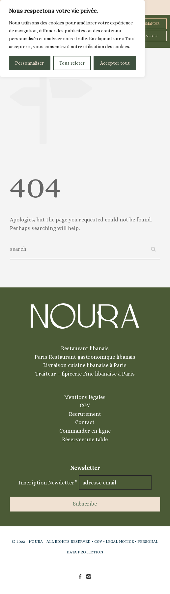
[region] (72, 38)
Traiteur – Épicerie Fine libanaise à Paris (85, 374)
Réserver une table (85, 439)
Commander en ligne (85, 431)
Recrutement (85, 414)
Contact (85, 422)
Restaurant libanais (85, 348)
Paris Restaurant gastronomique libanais (85, 357)
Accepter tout (115, 63)
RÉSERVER (149, 36)
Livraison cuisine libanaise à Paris (85, 365)
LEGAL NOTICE (120, 541)
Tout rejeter (72, 63)
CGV (85, 405)
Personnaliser (29, 63)
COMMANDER (149, 23)
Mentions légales (84, 397)
